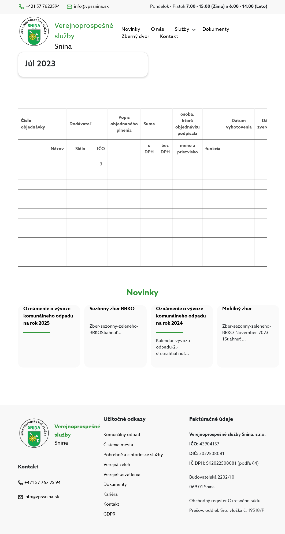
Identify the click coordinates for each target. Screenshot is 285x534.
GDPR (109, 514)
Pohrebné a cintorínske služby (133, 455)
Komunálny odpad (121, 435)
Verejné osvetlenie (121, 474)
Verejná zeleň (116, 464)
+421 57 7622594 (39, 6)
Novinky (130, 29)
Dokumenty (215, 29)
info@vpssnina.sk (87, 6)
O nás (157, 29)
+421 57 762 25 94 (39, 482)
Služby (182, 29)
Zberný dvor (135, 36)
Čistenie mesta (118, 445)
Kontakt (169, 36)
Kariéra (110, 494)
